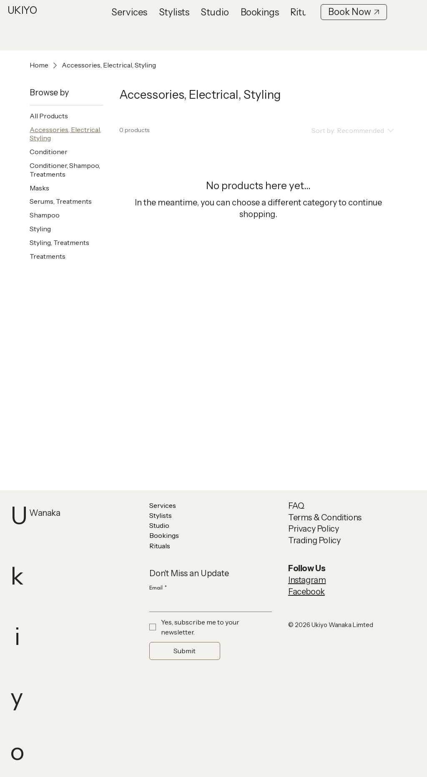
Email (158, 588)
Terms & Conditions (325, 517)
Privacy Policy (313, 529)
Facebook (306, 592)
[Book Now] (354, 12)
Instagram (307, 580)
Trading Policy (314, 540)
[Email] (208, 603)
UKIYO (22, 10)
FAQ (296, 506)
